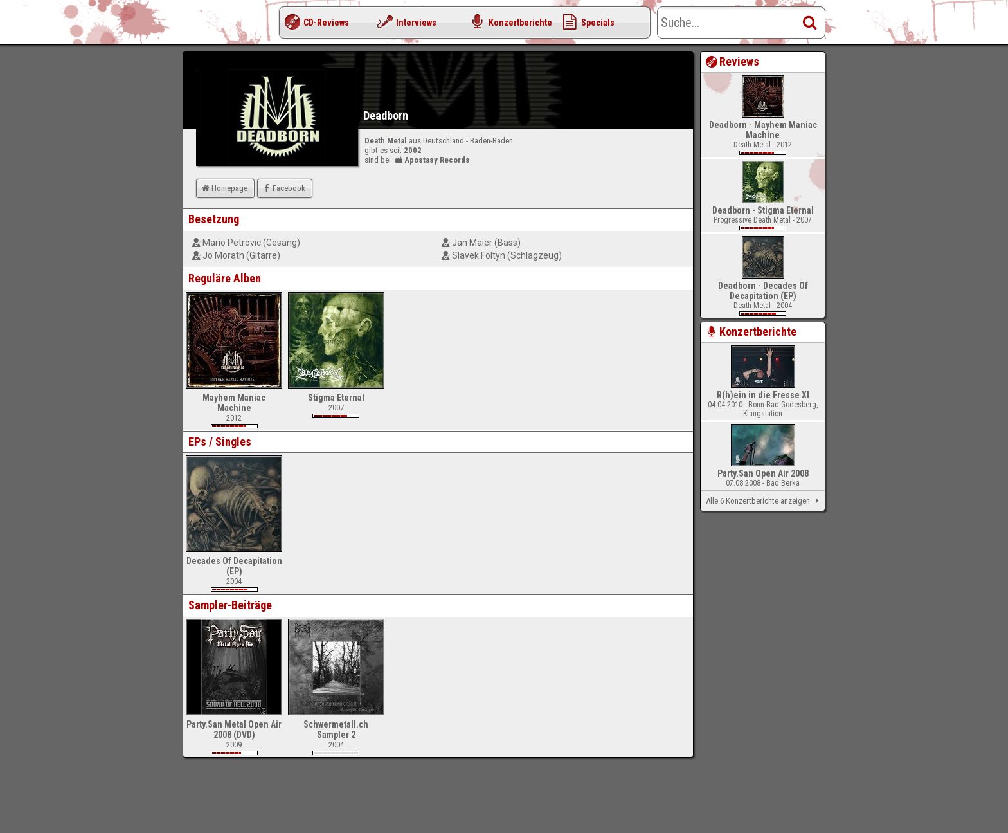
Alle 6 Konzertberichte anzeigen (765, 501)
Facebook (283, 188)
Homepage (224, 188)
